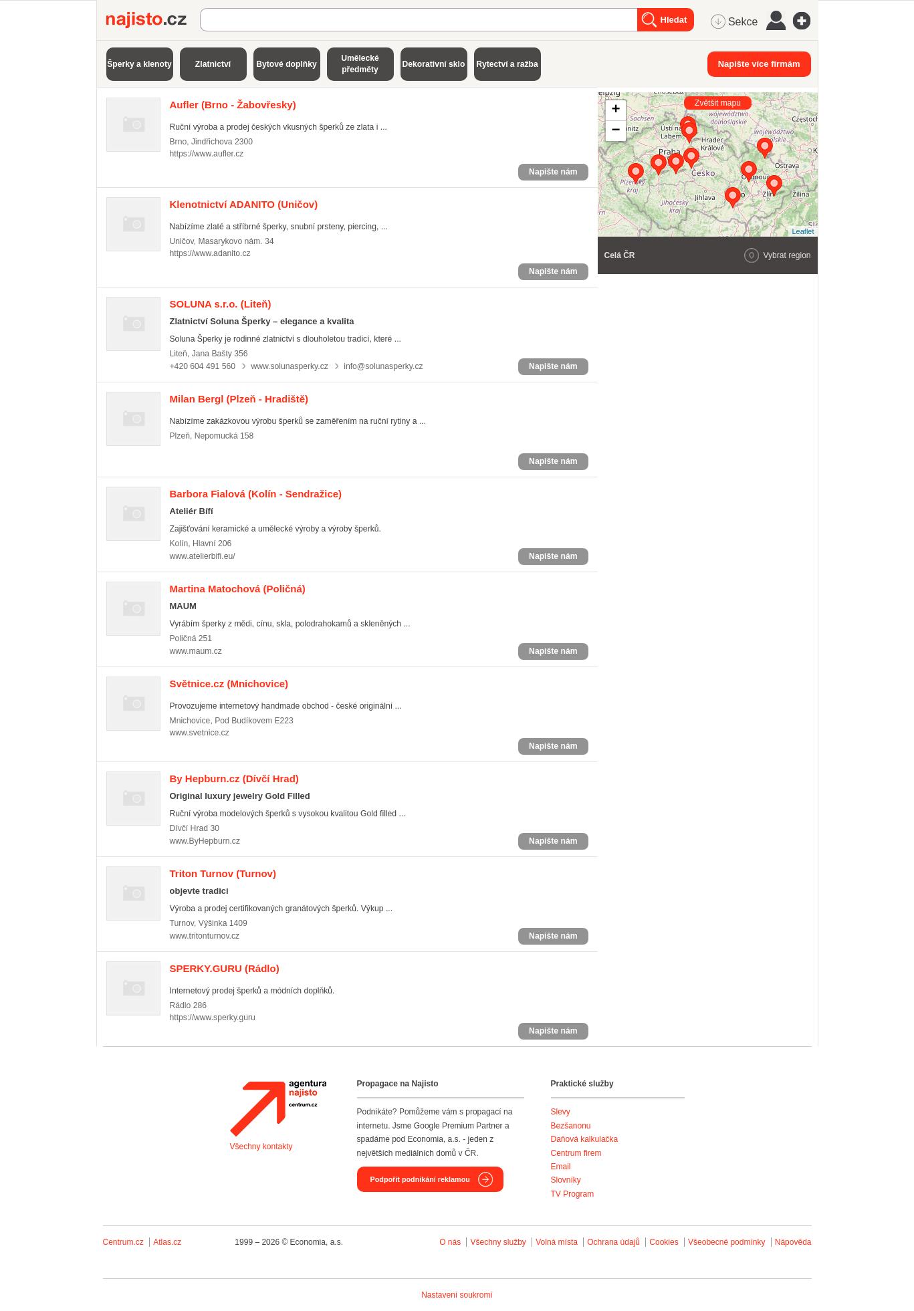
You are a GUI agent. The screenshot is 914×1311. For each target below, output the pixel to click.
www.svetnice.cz (199, 732)
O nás (450, 1242)
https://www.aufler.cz (207, 153)
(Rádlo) (224, 968)
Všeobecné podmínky (726, 1242)
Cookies (663, 1242)
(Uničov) (244, 204)
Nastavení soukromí (457, 1295)
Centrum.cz (123, 1242)
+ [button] (615, 110)
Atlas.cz (167, 1242)
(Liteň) (220, 304)
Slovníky (566, 1180)
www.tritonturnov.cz (205, 936)
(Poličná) (238, 588)
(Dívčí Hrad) (234, 778)
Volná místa (557, 1242)
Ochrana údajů (613, 1242)
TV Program (572, 1194)
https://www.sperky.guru (212, 1017)
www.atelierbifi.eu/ (202, 556)
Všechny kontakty (261, 1146)
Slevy (560, 1111)
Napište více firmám (759, 64)
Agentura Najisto (278, 1108)
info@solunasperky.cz (383, 366)
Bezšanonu (571, 1125)
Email (561, 1166)
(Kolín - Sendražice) (256, 493)
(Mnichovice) (229, 683)
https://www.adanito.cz (210, 253)
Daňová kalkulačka (584, 1139)
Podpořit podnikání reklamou (420, 1179)
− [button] (615, 131)
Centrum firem (576, 1153)
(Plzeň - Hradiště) (239, 398)
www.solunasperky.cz (289, 366)
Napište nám (553, 171)
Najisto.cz (153, 20)
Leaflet (803, 231)
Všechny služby (499, 1242)
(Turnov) (223, 873)
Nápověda (793, 1242)
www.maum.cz (196, 651)
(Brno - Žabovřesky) (233, 104)
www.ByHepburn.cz (205, 841)
